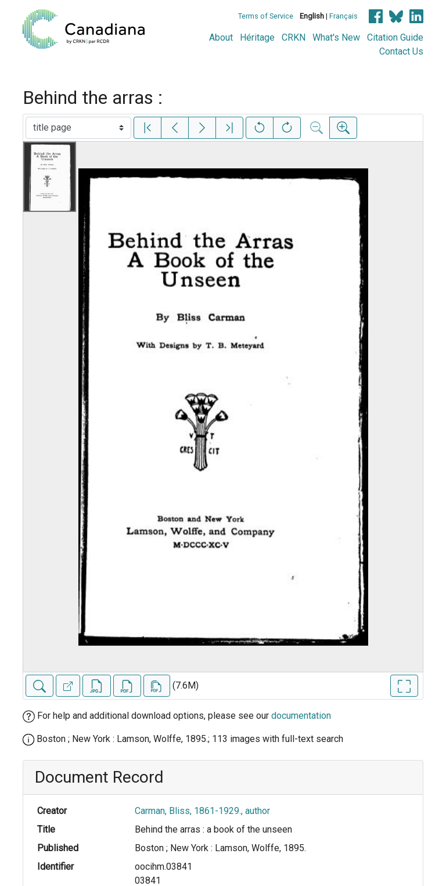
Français (343, 16)
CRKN (293, 37)
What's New (336, 37)
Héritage (257, 37)
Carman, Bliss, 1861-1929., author (202, 810)
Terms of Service (265, 16)
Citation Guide (395, 37)
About (221, 37)
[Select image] (78, 128)
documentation (301, 715)
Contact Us (401, 51)
